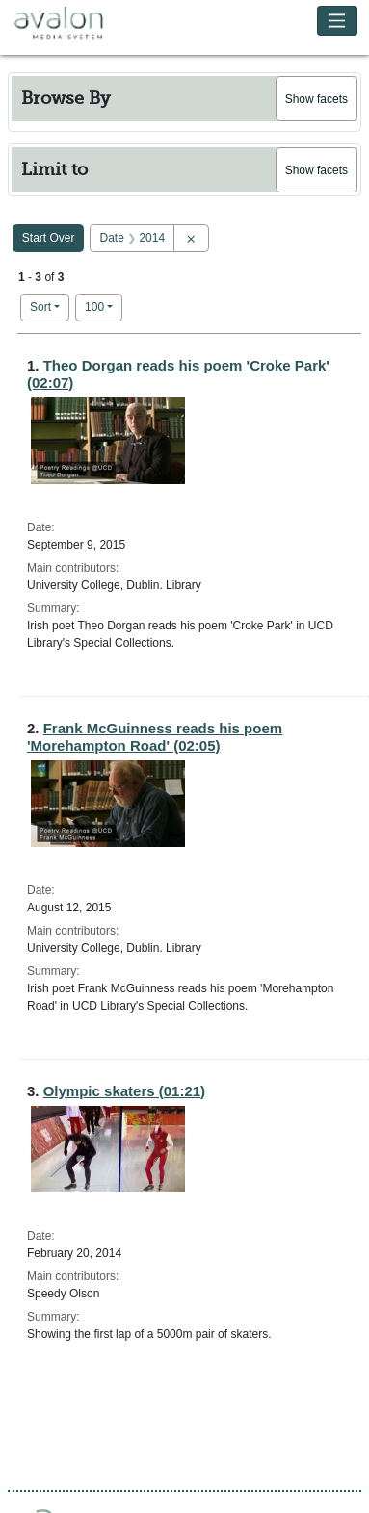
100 (103, 305)
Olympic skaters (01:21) (124, 1091)
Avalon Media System (72, 24)
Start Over (48, 237)
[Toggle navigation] (337, 21)
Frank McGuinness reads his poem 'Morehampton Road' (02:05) (154, 737)
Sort (40, 307)
